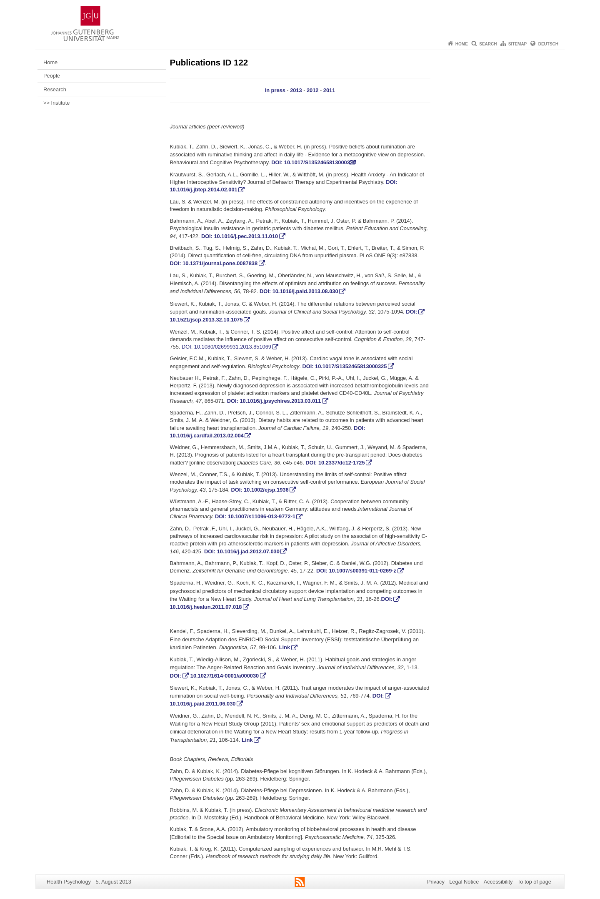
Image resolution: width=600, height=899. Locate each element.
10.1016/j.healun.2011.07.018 (206, 607)
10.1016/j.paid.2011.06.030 (203, 704)
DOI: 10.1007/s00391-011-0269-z (356, 571)
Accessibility (498, 882)
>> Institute (56, 103)
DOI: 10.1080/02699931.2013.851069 (226, 347)
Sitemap (517, 44)
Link (284, 647)
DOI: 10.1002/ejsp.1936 (260, 490)
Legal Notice (464, 882)
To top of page (534, 882)
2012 (312, 90)
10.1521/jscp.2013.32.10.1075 (206, 319)
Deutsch (548, 44)
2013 (296, 90)
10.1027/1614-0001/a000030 (224, 676)
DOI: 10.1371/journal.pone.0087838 (214, 263)
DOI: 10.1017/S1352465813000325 (313, 162)
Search (488, 44)
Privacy (436, 882)
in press (275, 90)
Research (54, 89)
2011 (329, 90)
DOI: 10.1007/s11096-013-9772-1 (255, 516)
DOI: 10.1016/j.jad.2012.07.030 (242, 551)
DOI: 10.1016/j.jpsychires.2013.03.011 (274, 401)
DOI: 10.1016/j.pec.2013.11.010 (239, 236)
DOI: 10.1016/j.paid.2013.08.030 (299, 291)
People (51, 76)
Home (461, 44)
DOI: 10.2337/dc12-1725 (335, 463)
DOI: (411, 312)
